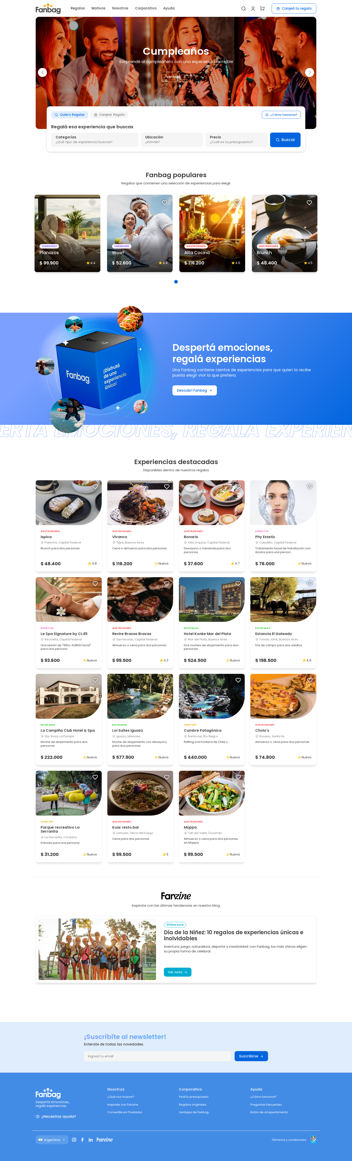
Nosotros (120, 8)
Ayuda (169, 8)
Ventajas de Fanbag (194, 1112)
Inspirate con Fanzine (122, 1104)
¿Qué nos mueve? (120, 1097)
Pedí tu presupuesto (194, 1097)
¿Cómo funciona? (281, 115)
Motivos (99, 8)
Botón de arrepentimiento (269, 1112)
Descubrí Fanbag (194, 390)
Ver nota (177, 972)
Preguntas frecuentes (266, 1104)
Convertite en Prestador (124, 1112)
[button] (42, 72)
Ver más (176, 77)
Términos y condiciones (289, 1140)
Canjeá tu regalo (294, 8)
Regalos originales (192, 1104)
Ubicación (154, 137)
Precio (215, 137)
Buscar (285, 139)
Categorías (66, 137)
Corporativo (145, 8)
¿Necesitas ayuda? (56, 1117)
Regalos (78, 8)
